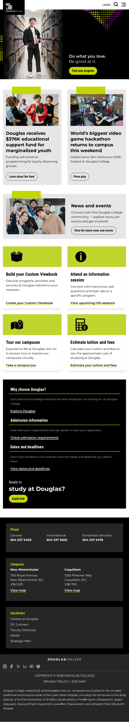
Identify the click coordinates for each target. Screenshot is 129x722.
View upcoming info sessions (92, 303)
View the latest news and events (93, 230)
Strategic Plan (20, 641)
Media (14, 635)
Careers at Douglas (24, 619)
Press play (80, 176)
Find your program (83, 71)
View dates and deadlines (30, 468)
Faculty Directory (23, 630)
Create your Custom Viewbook (29, 303)
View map (18, 590)
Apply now (18, 498)
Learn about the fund (21, 176)
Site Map (79, 681)
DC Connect (19, 624)
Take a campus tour (21, 365)
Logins (106, 4)
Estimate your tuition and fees (93, 365)
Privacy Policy (56, 681)
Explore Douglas (22, 411)
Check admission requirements (34, 437)
